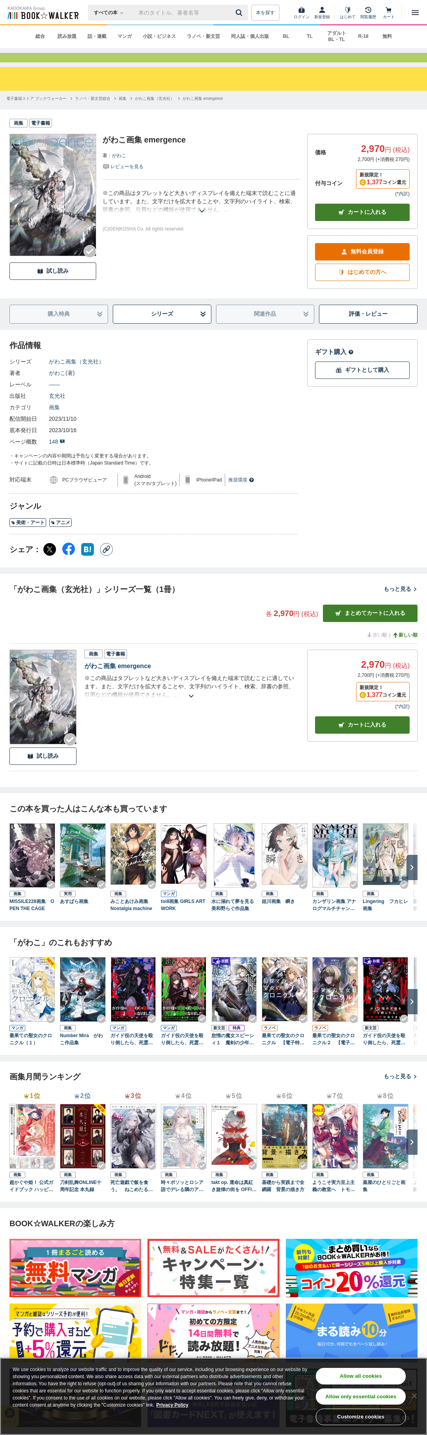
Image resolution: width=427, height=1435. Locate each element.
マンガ (124, 36)
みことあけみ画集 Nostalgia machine (131, 919)
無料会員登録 (362, 265)
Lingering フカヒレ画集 (385, 919)
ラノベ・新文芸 (203, 36)
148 (57, 456)
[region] (213, 1396)
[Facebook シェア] (68, 563)
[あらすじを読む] (202, 215)
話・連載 (97, 36)
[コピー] (106, 563)
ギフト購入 (334, 366)
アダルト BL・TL (336, 36)
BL (286, 36)
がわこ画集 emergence (117, 680)
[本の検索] (111, 12)
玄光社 (57, 410)
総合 (40, 36)
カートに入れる (362, 226)
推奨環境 (241, 494)
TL (310, 36)
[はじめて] (348, 13)
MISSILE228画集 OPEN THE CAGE (31, 919)
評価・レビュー (368, 328)
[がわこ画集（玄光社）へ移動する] (154, 113)
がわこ (119, 169)
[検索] (240, 12)
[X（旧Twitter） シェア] (49, 563)
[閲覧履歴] (368, 13)
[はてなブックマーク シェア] (87, 563)
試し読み (53, 285)
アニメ (60, 537)
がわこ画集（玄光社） (76, 376)
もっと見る (401, 603)
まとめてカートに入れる (370, 627)
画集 (54, 421)
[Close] (414, 1396)
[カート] (389, 13)
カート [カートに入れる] (362, 739)
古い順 (376, 649)
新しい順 (405, 649)
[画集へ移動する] (123, 113)
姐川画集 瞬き (278, 915)
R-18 (363, 36)
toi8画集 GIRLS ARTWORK (183, 919)
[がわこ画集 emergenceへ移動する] (203, 113)
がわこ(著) (62, 387)
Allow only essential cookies (360, 1396)
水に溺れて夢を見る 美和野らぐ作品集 (234, 919)
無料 (387, 36)
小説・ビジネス (159, 36)
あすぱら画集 (74, 915)
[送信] (240, 12)
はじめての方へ (362, 286)
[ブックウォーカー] (42, 13)
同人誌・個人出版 (250, 36)
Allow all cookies (361, 1376)
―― (54, 398)
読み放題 (67, 36)
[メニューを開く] (415, 12)
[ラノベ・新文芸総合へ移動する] (92, 113)
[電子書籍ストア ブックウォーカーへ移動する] (36, 113)
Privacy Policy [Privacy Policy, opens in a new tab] (172, 1405)
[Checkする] (90, 265)
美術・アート (28, 537)
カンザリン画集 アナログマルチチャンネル (334, 919)
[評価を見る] (123, 180)
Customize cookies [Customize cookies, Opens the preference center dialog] (360, 1417)
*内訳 (402, 208)
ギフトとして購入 (362, 384)
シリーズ (178, 328)
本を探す (265, 12)
